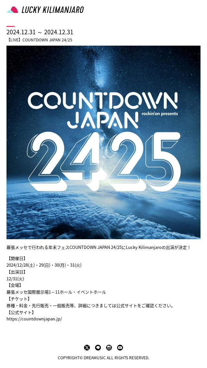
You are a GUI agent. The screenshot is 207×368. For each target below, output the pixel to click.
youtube (120, 348)
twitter (87, 348)
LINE (98, 348)
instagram (109, 348)
